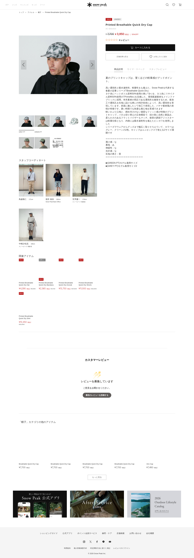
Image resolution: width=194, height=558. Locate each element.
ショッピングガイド (49, 533)
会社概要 (150, 533)
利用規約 (67, 548)
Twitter (90, 542)
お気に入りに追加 (160, 57)
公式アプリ (67, 533)
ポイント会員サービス (87, 533)
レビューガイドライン (121, 548)
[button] (92, 65)
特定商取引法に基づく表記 (100, 548)
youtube (110, 542)
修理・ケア (107, 533)
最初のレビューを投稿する (97, 395)
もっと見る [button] (97, 477)
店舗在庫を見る (122, 57)
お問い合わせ (135, 533)
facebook (97, 542)
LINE (103, 542)
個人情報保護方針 (80, 548)
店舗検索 (121, 533)
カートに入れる (142, 47)
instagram (84, 542)
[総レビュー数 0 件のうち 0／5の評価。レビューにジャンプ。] (117, 40)
